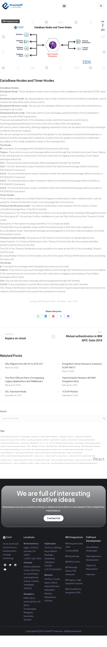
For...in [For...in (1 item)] (42, 443)
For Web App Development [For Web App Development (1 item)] (63, 443)
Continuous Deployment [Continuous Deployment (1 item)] (10, 443)
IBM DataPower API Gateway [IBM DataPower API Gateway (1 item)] (69, 446)
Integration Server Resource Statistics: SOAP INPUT (82, 365)
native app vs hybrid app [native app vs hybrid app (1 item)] (24, 453)
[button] (64, 6)
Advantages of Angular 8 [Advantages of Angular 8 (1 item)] (9, 436)
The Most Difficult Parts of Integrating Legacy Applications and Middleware (24, 379)
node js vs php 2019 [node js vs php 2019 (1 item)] (20, 460)
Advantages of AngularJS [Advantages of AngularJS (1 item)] (29, 436)
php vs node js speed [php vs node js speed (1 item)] (83, 460)
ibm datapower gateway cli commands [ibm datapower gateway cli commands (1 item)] (15, 449)
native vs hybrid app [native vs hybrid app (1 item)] (74, 453)
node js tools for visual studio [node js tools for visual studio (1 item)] (56, 456)
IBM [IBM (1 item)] (29, 446)
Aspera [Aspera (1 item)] (64, 440)
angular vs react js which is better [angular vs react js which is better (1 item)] (13, 440)
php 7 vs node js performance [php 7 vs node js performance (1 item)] (62, 460)
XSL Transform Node (15, 391)
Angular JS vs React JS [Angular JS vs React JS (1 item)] (84, 436)
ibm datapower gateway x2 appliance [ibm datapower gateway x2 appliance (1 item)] (46, 449)
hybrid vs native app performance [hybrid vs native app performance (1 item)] (13, 446)
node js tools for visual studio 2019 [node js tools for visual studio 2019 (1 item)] (82, 456)
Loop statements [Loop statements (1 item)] (7, 453)
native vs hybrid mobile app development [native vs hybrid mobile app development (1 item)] (16, 456)
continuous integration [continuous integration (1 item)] (29, 443)
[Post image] (1, 364)
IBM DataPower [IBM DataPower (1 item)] (52, 446)
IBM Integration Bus (10, 21)
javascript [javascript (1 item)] (89, 449)
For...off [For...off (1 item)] (49, 443)
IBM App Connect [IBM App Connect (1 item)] (38, 446)
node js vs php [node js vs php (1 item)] (6, 460)
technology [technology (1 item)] (45, 463)
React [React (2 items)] (99, 459)
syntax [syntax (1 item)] (37, 463)
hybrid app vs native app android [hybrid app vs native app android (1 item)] (87, 443)
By (61, 301)
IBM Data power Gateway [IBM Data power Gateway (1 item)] (90, 446)
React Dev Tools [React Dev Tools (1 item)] (6, 463)
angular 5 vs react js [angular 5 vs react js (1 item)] (66, 436)
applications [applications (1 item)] (55, 440)
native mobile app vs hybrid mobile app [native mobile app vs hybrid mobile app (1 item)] (50, 453)
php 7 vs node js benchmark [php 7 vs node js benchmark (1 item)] (39, 460)
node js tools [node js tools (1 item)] (39, 456)
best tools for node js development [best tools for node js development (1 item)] (81, 440)
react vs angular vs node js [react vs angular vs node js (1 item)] (23, 463)
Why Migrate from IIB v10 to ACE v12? (24, 363)
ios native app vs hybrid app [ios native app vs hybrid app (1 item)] (73, 449)
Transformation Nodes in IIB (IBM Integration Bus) (79, 379)
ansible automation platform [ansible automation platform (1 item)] (38, 440)
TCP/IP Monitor (70, 391)
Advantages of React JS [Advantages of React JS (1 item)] (49, 436)
